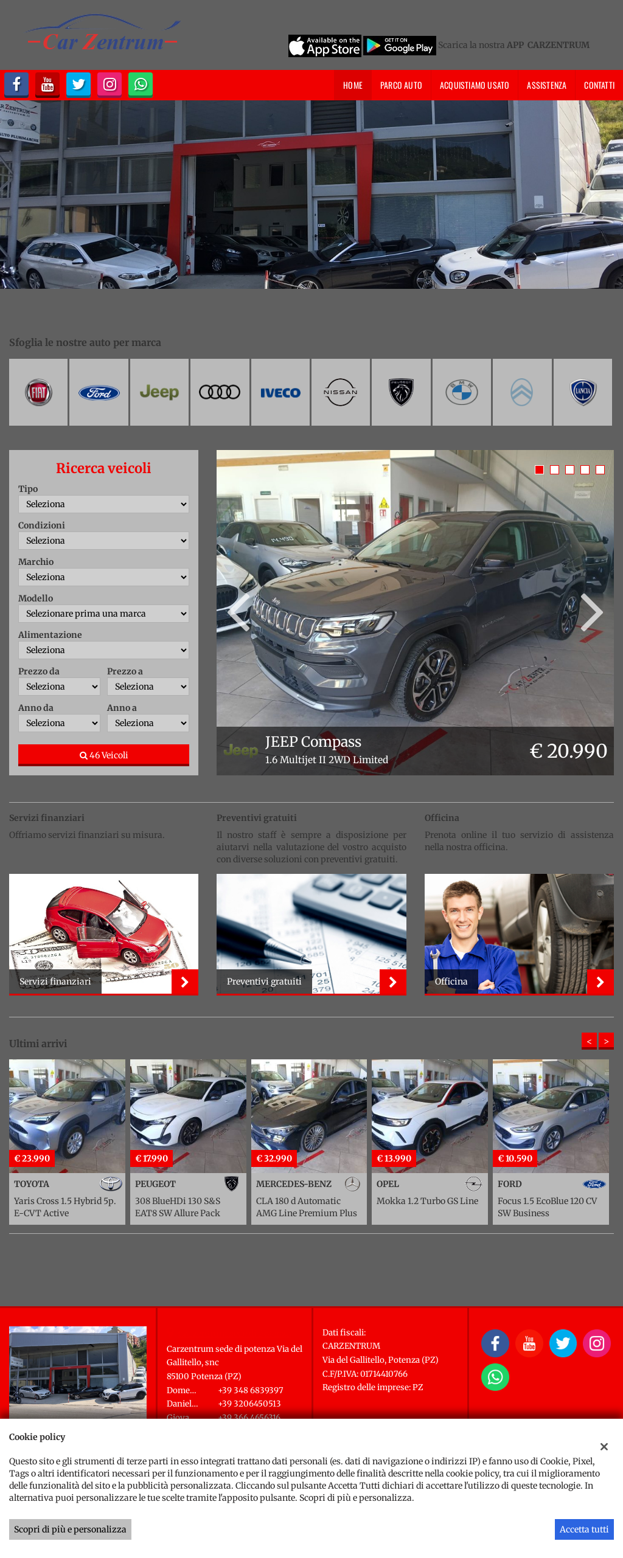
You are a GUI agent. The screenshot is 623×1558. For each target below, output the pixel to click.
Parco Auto (401, 84)
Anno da (36, 707)
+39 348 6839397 (251, 1390)
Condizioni (41, 525)
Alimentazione (50, 634)
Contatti (599, 84)
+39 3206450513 (249, 1404)
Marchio (36, 561)
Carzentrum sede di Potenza (234, 1333)
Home (353, 84)
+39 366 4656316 (249, 1418)
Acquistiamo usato (474, 84)
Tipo (28, 488)
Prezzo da (39, 671)
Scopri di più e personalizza (70, 1529)
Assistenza (546, 84)
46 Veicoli (104, 755)
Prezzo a (125, 671)
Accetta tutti (584, 1529)
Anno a (122, 707)
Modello (35, 598)
